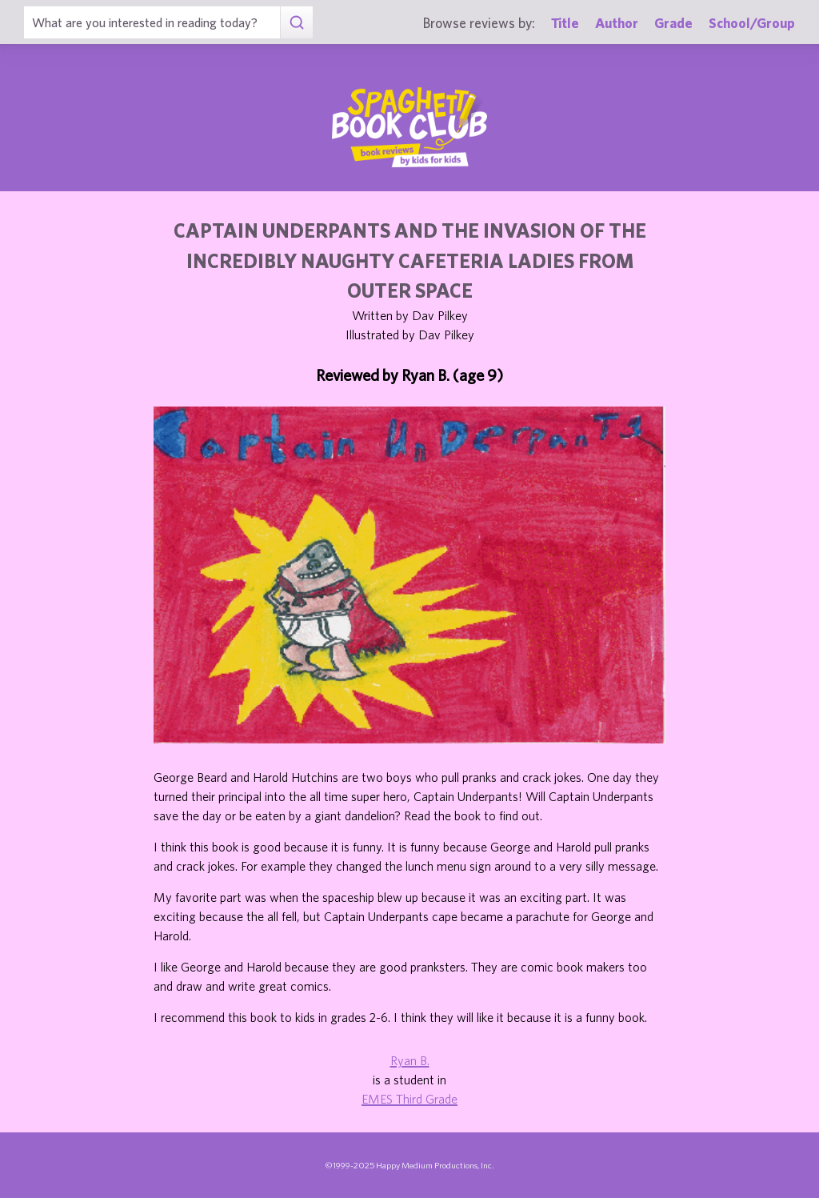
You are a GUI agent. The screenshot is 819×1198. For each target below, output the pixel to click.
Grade (673, 22)
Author (616, 22)
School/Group (752, 22)
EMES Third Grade (409, 1099)
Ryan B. (409, 1060)
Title (565, 22)
